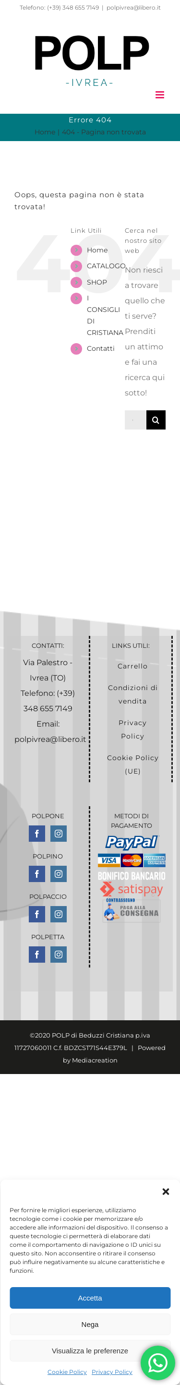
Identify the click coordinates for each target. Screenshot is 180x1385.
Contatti (101, 348)
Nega (90, 1324)
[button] (165, 1191)
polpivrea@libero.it (134, 7)
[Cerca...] (135, 420)
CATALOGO (106, 266)
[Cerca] (156, 420)
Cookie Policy (67, 1371)
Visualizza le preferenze (90, 1351)
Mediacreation (95, 1060)
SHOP (97, 282)
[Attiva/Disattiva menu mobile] (161, 95)
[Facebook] (37, 833)
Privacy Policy (112, 1371)
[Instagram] (58, 833)
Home (97, 250)
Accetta (90, 1298)
